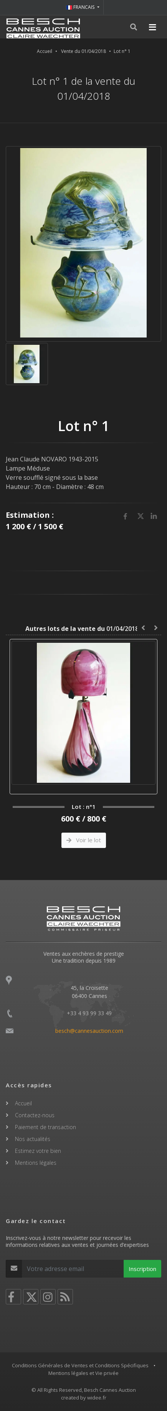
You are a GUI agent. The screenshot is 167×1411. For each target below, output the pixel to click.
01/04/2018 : (83, 628)
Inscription (142, 1269)
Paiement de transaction (45, 1127)
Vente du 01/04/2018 (83, 51)
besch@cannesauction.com (89, 1030)
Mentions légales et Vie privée (83, 1373)
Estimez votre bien (38, 1150)
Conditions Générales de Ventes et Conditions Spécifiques (80, 1365)
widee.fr (96, 1397)
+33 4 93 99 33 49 (89, 1013)
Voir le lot (83, 840)
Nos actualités (32, 1139)
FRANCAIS (81, 7)
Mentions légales (35, 1162)
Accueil (44, 51)
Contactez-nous (35, 1115)
